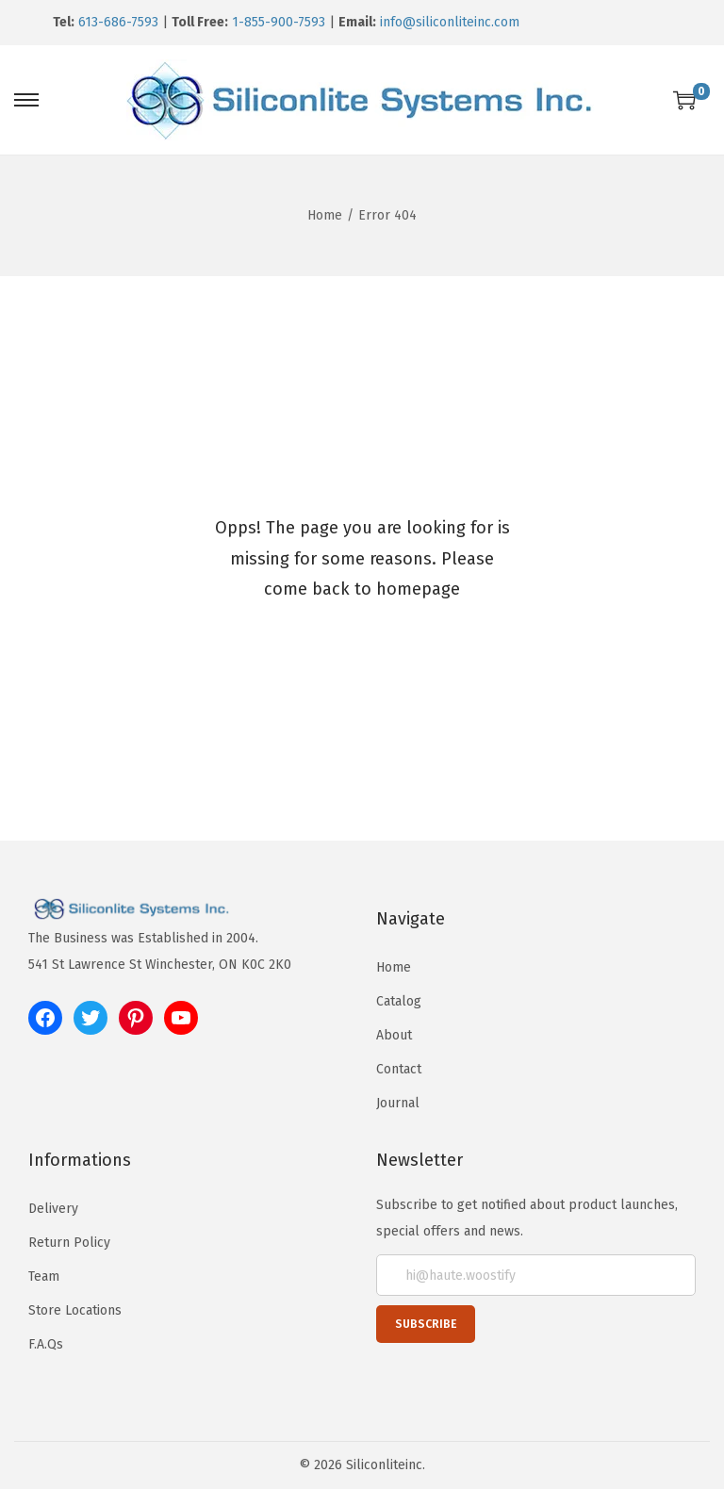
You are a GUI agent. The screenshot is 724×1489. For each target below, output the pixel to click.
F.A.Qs (45, 1344)
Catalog (398, 1001)
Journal (398, 1103)
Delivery (53, 1209)
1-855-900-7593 (278, 22)
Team (43, 1276)
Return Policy (69, 1243)
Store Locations (75, 1310)
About (394, 1035)
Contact (398, 1069)
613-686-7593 (118, 22)
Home (324, 215)
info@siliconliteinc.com (449, 22)
